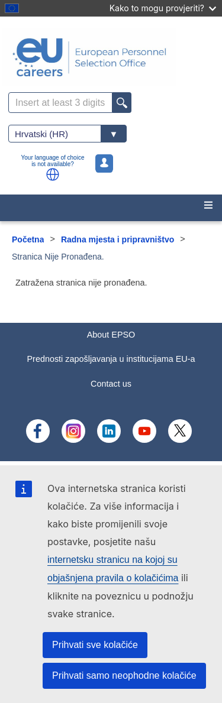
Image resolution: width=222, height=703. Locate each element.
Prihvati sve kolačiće (95, 645)
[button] (53, 174)
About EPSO (111, 334)
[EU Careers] (111, 57)
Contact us (111, 383)
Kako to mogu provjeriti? (163, 8)
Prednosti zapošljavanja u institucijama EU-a (111, 359)
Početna (28, 239)
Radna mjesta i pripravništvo (117, 239)
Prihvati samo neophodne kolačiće (124, 675)
